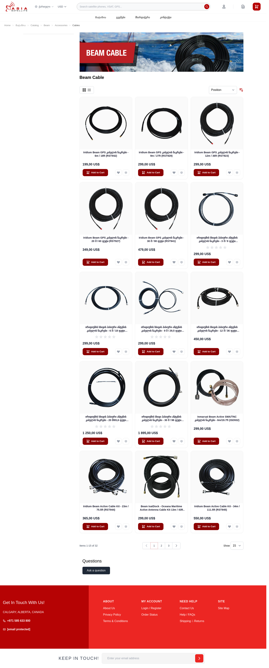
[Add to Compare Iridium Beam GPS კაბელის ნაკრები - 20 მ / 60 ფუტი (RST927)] (126, 262)
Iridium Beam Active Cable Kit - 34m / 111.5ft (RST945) (217, 508)
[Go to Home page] (16, 6)
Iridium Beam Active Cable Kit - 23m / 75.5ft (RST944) (106, 508)
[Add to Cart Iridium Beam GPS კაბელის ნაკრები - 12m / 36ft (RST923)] (206, 172)
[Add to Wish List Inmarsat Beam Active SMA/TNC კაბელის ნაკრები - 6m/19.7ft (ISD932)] (229, 441)
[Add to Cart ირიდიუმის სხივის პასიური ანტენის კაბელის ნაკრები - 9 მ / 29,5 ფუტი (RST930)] (150, 351)
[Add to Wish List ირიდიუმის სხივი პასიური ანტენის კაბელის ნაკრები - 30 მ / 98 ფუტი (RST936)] (174, 441)
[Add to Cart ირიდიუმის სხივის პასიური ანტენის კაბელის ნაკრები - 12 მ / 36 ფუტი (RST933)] (206, 351)
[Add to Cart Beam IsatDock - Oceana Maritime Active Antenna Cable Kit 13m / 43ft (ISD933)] (150, 526)
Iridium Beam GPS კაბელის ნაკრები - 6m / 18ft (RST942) (105, 154)
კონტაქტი (165, 17)
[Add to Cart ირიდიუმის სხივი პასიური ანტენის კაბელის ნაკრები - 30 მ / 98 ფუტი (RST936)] (150, 441)
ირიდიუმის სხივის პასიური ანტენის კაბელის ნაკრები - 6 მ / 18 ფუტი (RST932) (105, 329)
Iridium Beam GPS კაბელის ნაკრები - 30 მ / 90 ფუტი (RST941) (161, 239)
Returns (199, 621)
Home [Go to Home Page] (7, 25)
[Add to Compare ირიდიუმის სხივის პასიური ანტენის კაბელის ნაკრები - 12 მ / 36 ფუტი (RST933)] (237, 351)
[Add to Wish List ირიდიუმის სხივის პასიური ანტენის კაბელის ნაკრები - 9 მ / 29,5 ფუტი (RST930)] (174, 351)
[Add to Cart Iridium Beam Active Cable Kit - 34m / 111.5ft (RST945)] (206, 526)
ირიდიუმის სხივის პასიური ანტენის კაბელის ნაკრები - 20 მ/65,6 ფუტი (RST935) (105, 418)
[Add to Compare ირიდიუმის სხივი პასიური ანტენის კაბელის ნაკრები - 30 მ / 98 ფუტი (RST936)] (181, 441)
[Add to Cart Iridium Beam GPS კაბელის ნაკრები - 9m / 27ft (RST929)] (150, 172)
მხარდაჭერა (142, 17)
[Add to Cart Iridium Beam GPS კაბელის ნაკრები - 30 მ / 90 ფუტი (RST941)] (150, 262)
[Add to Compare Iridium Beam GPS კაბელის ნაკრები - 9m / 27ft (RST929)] (181, 172)
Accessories (61, 25)
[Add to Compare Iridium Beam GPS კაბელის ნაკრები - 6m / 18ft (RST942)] (126, 172)
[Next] (176, 545)
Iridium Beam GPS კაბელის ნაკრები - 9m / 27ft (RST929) (161, 154)
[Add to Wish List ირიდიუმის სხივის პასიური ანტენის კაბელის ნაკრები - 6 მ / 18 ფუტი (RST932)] (118, 351)
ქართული (44, 6)
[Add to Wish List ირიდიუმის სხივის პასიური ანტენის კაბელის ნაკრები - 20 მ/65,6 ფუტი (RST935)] (118, 441)
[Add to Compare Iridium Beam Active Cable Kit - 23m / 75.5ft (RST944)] (126, 526)
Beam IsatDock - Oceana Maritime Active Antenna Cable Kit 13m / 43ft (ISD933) (161, 508)
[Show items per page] (237, 546)
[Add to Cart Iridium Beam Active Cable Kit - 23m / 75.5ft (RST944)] (95, 526)
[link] (146, 545)
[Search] (206, 6)
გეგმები (120, 17)
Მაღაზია (100, 17)
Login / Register (151, 608)
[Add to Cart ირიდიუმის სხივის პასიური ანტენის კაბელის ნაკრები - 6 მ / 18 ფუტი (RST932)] (95, 351)
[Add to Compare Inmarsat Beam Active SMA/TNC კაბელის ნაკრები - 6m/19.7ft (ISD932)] (237, 441)
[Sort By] (223, 90)
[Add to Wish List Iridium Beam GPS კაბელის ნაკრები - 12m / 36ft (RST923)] (229, 172)
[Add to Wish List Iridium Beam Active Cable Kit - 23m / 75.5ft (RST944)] (118, 526)
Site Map (223, 608)
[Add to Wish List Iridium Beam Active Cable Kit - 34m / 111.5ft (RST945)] (229, 526)
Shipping (185, 621)
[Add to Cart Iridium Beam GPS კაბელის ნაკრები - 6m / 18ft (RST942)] (95, 172)
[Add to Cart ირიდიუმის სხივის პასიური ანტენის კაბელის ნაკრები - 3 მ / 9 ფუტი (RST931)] (206, 262)
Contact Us (187, 608)
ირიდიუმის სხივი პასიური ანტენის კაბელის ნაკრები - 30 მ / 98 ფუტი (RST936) (161, 418)
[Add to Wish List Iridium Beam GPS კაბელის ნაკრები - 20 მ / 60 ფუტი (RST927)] (118, 262)
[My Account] (224, 6)
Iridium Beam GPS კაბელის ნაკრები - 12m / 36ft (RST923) (216, 154)
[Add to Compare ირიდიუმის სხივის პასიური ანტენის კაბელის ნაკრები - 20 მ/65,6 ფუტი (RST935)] (126, 441)
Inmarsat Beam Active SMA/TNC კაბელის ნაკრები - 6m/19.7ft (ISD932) (217, 418)
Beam (47, 25)
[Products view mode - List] (89, 90)
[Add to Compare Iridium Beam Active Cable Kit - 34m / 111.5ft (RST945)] (237, 526)
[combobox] (143, 6)
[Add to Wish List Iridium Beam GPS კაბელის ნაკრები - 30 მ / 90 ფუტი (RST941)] (174, 262)
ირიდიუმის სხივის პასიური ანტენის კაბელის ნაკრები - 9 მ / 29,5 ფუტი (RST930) (161, 329)
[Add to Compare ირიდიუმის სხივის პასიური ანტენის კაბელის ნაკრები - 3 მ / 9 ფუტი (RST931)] (237, 262)
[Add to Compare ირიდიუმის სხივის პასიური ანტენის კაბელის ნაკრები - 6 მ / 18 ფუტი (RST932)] (126, 351)
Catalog (35, 25)
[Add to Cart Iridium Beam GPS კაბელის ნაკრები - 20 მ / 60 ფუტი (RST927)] (95, 262)
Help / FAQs (187, 614)
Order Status (149, 614)
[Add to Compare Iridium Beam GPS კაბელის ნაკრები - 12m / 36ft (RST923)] (237, 172)
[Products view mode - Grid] (84, 90)
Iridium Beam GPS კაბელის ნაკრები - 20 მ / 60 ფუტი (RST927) (105, 239)
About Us (109, 608)
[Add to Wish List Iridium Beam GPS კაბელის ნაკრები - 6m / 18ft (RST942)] (118, 172)
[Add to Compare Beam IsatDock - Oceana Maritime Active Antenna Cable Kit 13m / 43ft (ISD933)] (181, 526)
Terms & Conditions (115, 621)
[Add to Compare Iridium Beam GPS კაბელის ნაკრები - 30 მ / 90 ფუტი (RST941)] (181, 262)
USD (62, 6)
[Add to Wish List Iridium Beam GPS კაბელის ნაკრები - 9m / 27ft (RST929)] (174, 172)
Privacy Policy (112, 614)
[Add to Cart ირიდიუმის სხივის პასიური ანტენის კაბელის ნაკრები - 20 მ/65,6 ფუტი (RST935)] (95, 441)
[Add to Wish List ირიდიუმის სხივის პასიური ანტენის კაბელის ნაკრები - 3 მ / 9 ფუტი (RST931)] (229, 262)
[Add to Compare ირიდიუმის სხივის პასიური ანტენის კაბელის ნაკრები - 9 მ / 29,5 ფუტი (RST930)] (181, 351)
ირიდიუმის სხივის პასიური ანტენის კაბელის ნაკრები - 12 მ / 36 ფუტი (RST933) (217, 329)
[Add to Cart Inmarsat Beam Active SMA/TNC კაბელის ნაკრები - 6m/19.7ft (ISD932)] (206, 441)
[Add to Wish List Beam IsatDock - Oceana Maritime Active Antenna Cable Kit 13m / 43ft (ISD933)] (174, 526)
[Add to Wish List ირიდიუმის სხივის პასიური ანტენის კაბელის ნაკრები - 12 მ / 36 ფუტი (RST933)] (229, 351)
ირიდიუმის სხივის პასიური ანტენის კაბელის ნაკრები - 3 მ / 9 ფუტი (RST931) (217, 239)
